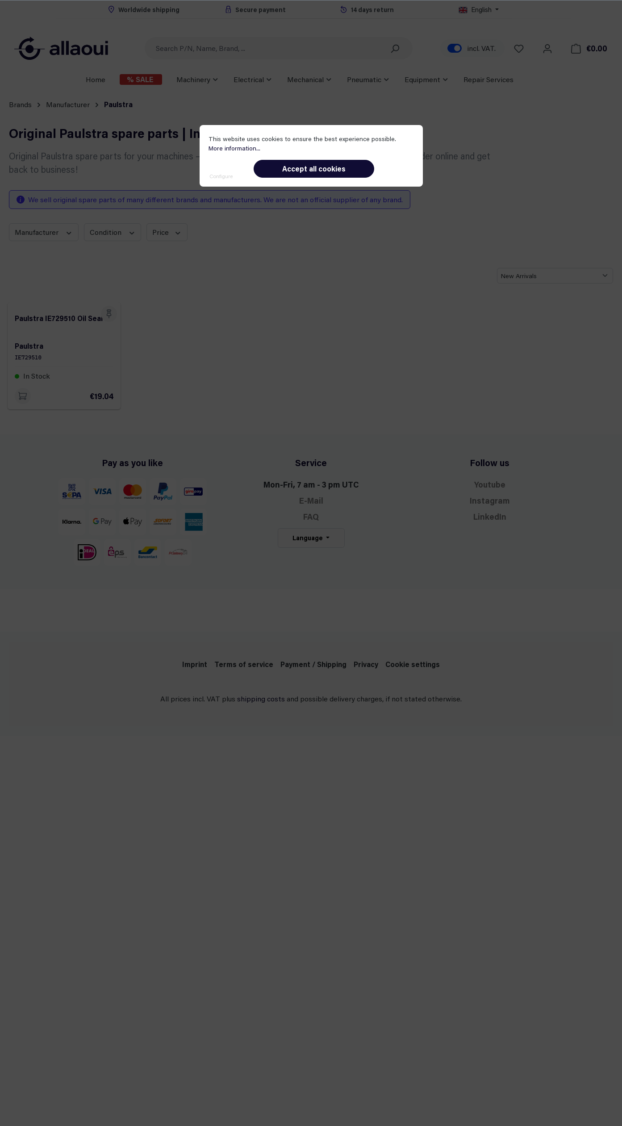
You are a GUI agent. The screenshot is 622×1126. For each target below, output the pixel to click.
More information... (234, 148)
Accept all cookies (314, 168)
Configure (221, 175)
